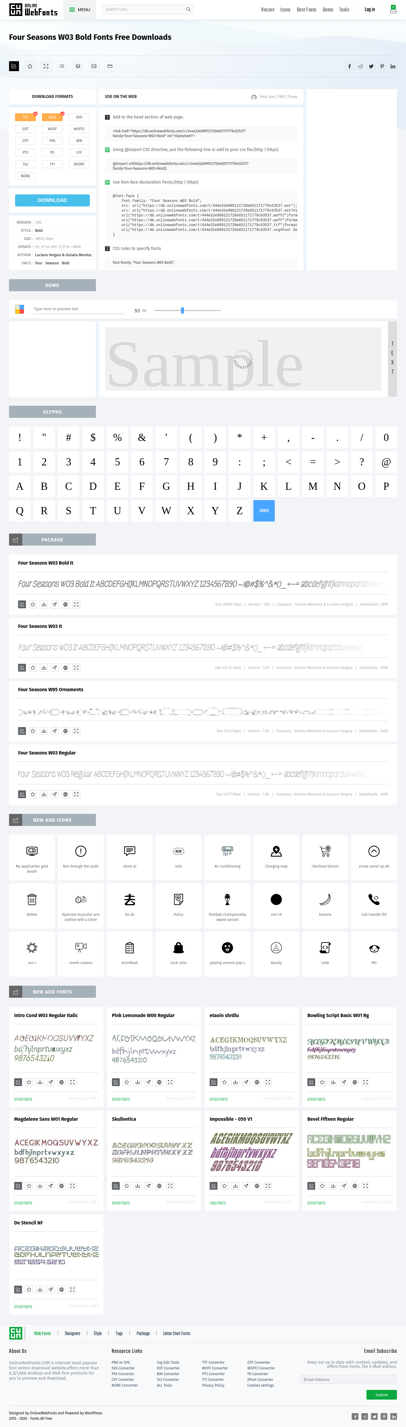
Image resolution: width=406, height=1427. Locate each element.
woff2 (79, 129)
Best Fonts (307, 10)
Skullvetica (124, 1119)
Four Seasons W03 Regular (47, 753)
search (188, 9)
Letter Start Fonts (176, 1334)
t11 (52, 164)
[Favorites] (30, 66)
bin (79, 141)
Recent (267, 10)
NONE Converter (125, 1385)
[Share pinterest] (382, 66)
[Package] (78, 66)
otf (26, 141)
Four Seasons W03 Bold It (45, 563)
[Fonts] (110, 66)
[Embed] (65, 604)
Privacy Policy (213, 1385)
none (25, 176)
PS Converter (257, 1374)
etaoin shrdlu (224, 1015)
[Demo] (46, 66)
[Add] (14, 66)
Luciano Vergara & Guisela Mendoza (64, 255)
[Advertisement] (351, 179)
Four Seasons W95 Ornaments (50, 689)
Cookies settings (260, 1385)
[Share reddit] (360, 66)
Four (38, 263)
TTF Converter (213, 1362)
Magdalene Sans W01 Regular (46, 1119)
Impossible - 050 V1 (231, 1119)
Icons (285, 10)
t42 (25, 164)
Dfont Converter (260, 1380)
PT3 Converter (213, 1374)
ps (52, 152)
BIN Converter (168, 1374)
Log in (370, 9)
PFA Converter (123, 1374)
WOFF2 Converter (261, 1368)
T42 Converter (168, 1380)
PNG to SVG (121, 1362)
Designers (72, 1334)
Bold (39, 230)
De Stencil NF (28, 1223)
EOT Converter (168, 1368)
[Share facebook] (350, 66)
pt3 (25, 152)
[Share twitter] (371, 66)
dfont (79, 164)
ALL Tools (164, 1385)
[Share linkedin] (393, 66)
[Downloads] (44, 604)
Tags (119, 1334)
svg (79, 117)
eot (25, 129)
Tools (344, 10)
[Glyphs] (62, 66)
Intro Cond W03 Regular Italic (46, 1015)
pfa (52, 141)
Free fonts (36, 10)
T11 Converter (213, 1380)
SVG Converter (123, 1368)
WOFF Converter (215, 1368)
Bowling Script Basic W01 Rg (338, 1015)
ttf (25, 117)
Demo (328, 10)
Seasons (52, 263)
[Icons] (94, 66)
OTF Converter (258, 1362)
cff (79, 152)
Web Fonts (42, 1334)
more (264, 510)
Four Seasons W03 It (40, 626)
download (52, 200)
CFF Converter (123, 1380)
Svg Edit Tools (168, 1362)
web (52, 117)
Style (98, 1334)
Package (143, 1334)
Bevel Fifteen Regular (330, 1119)
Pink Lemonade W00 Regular (143, 1015)
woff (52, 129)
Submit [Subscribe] (382, 1395)
